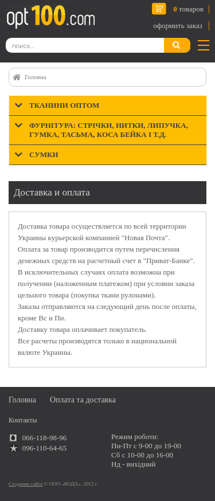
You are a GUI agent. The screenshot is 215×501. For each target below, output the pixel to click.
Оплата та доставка (83, 400)
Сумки (43, 154)
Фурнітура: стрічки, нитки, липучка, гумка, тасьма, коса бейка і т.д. (108, 130)
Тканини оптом (64, 105)
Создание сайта (25, 484)
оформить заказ (177, 25)
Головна (35, 76)
